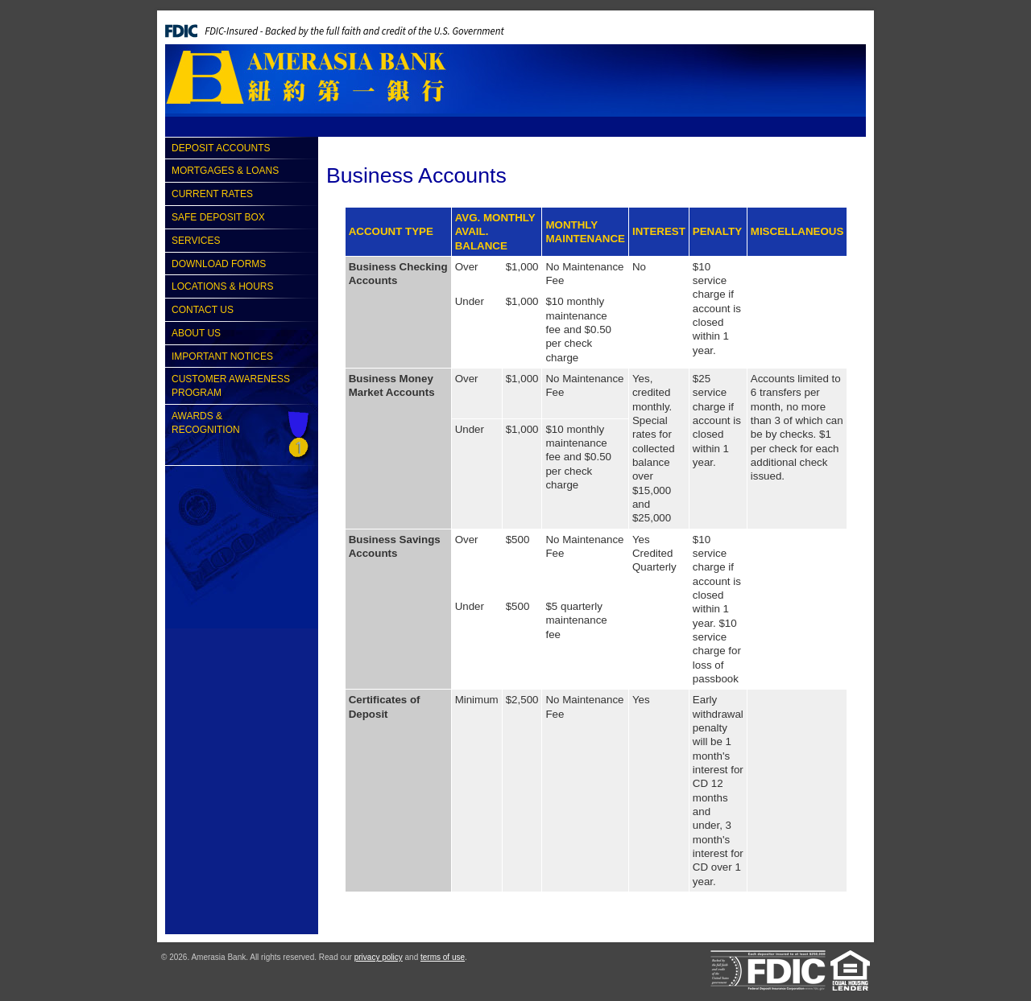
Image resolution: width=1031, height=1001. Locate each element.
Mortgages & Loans (225, 170)
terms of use (442, 957)
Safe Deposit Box (218, 217)
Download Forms (219, 264)
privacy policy (378, 957)
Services (196, 240)
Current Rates (212, 194)
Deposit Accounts (221, 148)
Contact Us (203, 309)
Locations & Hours (222, 286)
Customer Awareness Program (231, 385)
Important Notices (222, 356)
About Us (196, 333)
